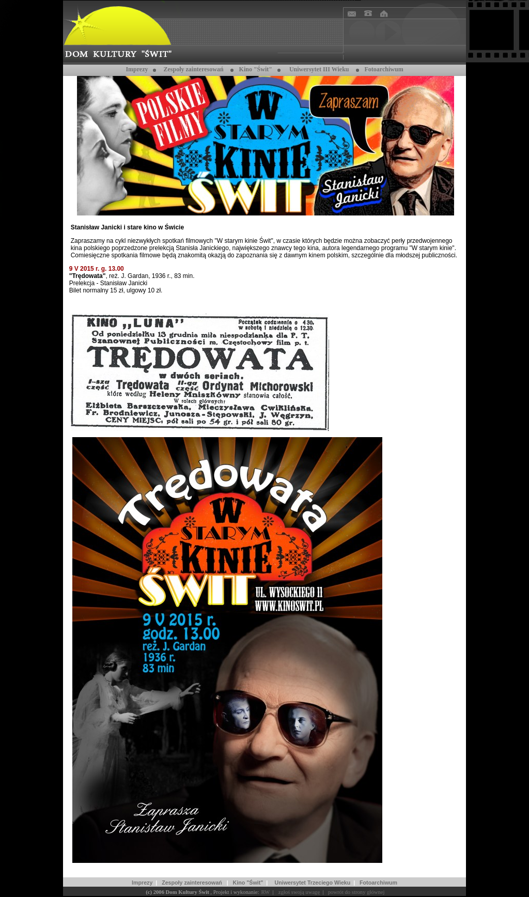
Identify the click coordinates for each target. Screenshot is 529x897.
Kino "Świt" (255, 69)
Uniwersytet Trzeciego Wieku (313, 882)
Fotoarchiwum (378, 882)
